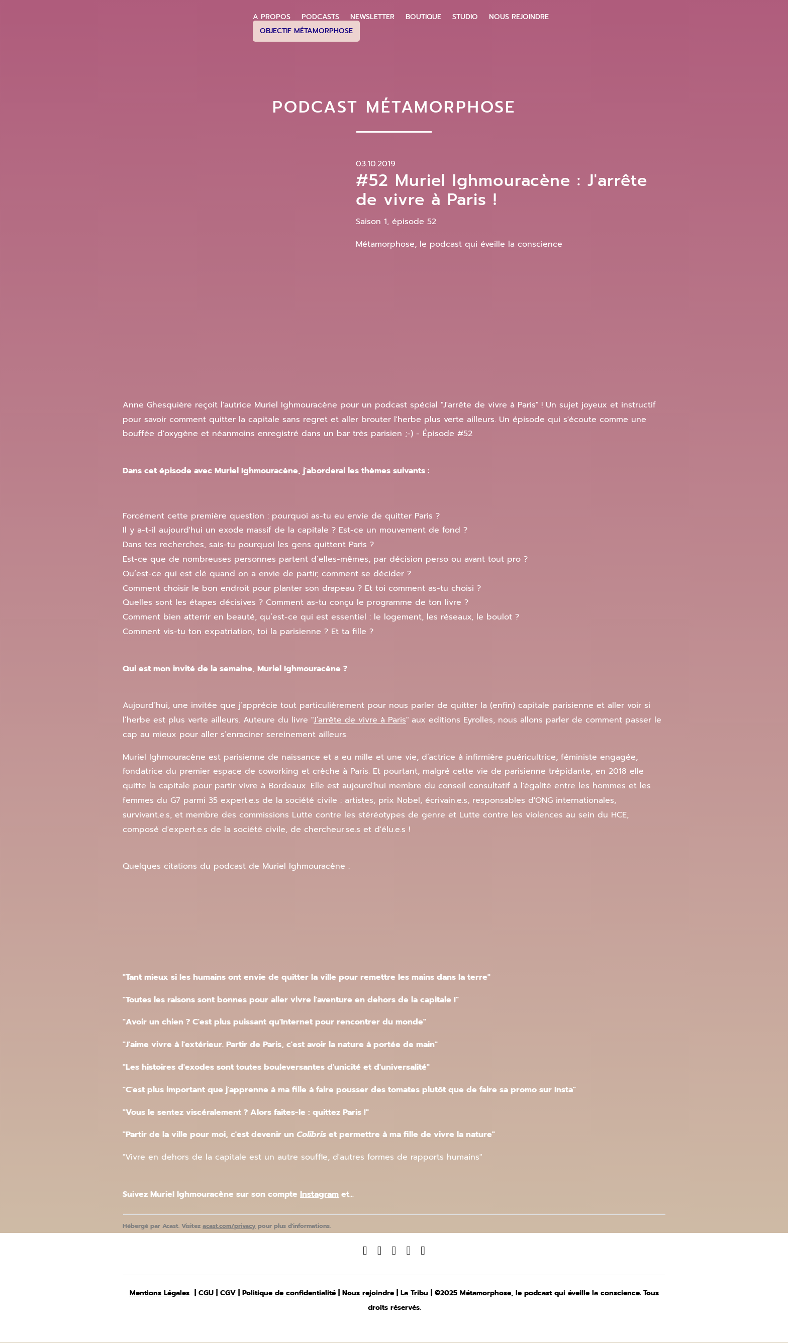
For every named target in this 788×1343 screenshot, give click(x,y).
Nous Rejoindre (519, 17)
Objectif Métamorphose (306, 31)
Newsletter (372, 17)
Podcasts (320, 17)
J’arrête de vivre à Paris (360, 720)
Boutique (423, 17)
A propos (271, 17)
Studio (465, 17)
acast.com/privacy (229, 1225)
